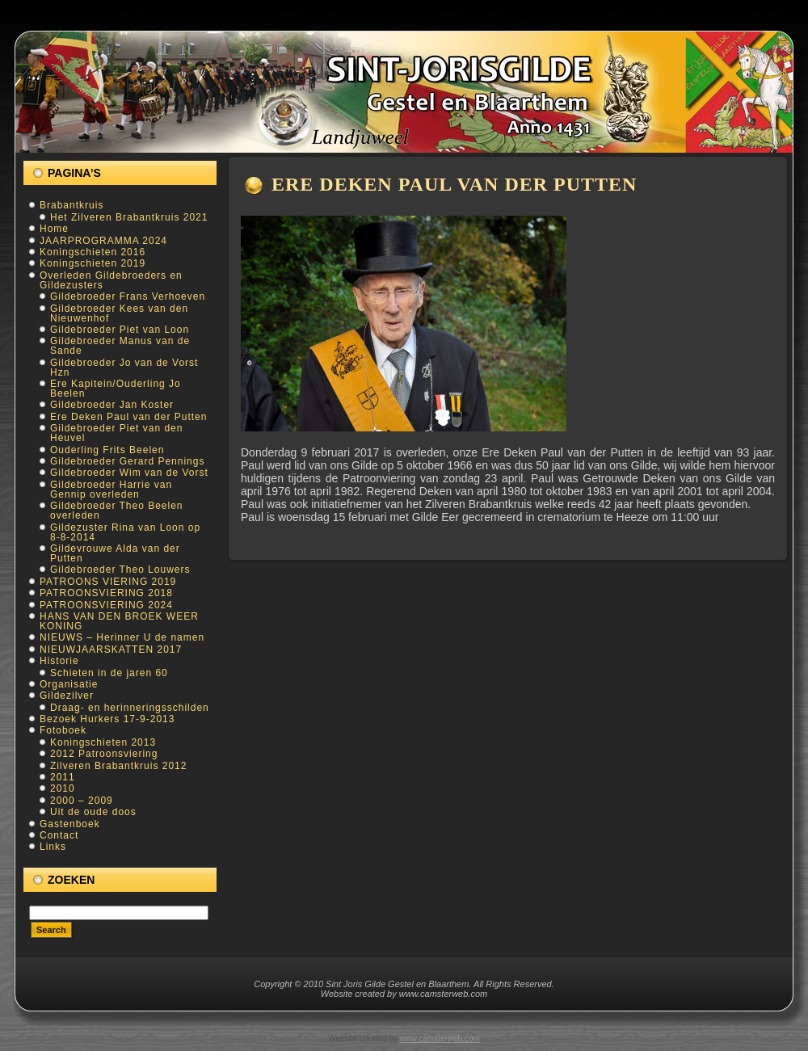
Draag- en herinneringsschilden (129, 707)
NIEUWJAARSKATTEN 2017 (111, 649)
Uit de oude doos (93, 812)
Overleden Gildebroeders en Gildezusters (111, 280)
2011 (62, 777)
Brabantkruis (71, 205)
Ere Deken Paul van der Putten (128, 417)
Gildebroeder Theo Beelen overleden (116, 510)
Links (53, 846)
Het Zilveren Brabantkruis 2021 (129, 217)
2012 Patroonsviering (104, 753)
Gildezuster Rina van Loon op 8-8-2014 (125, 532)
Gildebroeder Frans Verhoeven (127, 296)
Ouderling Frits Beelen (107, 450)
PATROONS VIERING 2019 (108, 581)
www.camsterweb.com (439, 1038)
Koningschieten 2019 (92, 263)
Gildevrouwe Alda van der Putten (115, 553)
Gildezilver (67, 695)
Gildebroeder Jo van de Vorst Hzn (124, 367)
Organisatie (69, 684)
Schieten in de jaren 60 (109, 673)
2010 (62, 788)
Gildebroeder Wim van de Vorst (129, 472)
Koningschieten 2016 (92, 252)
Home (54, 228)
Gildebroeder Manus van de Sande (120, 345)
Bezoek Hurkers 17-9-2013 (107, 719)
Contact (59, 835)
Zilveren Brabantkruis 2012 (118, 765)
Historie (59, 660)
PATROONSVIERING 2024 (106, 605)
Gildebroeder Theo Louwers (120, 569)
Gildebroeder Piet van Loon (119, 329)
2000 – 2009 (81, 800)
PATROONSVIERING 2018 (106, 593)
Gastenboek (70, 824)
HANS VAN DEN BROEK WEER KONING (119, 621)
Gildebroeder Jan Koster (112, 404)
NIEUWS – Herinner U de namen (122, 637)
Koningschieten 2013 (103, 742)
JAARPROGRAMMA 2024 (103, 240)
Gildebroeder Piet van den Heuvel (116, 433)
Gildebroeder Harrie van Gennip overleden (111, 489)
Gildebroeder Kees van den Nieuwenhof (119, 313)
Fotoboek (63, 730)
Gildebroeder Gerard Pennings (127, 461)
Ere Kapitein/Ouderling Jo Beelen (115, 388)
